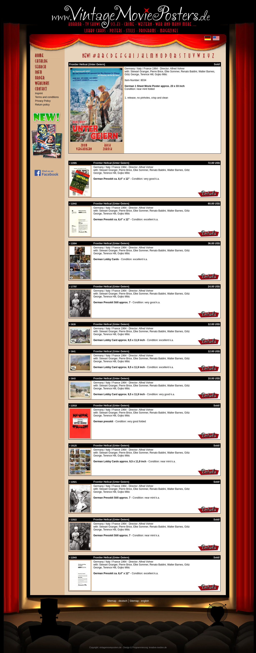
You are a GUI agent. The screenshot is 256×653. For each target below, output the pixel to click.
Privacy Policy (43, 100)
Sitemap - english (139, 600)
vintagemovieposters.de (110, 647)
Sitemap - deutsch (117, 600)
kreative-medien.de (158, 647)
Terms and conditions (47, 97)
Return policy (42, 104)
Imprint (39, 93)
